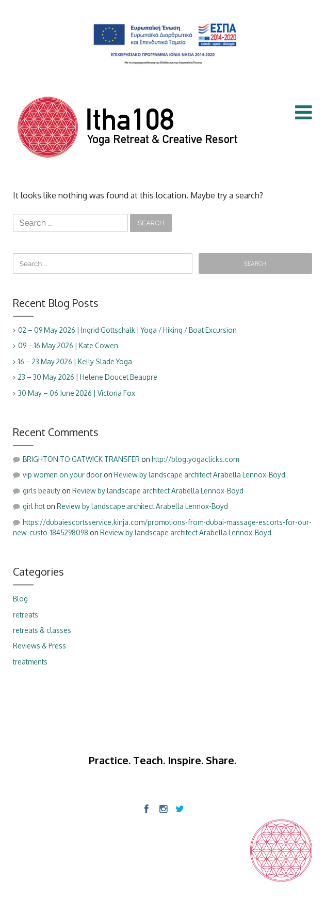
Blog (20, 598)
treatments (30, 661)
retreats (25, 614)
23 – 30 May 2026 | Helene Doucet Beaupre (87, 377)
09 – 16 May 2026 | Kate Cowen (68, 345)
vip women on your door (62, 474)
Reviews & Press (39, 645)
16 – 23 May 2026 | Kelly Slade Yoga (75, 361)
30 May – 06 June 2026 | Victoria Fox (76, 393)
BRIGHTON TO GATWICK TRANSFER (81, 459)
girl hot (34, 506)
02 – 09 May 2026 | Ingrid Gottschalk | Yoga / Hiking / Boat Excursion (127, 330)
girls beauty (41, 490)
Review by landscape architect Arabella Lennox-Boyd (199, 474)
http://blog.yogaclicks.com (195, 459)
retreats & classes (42, 630)
